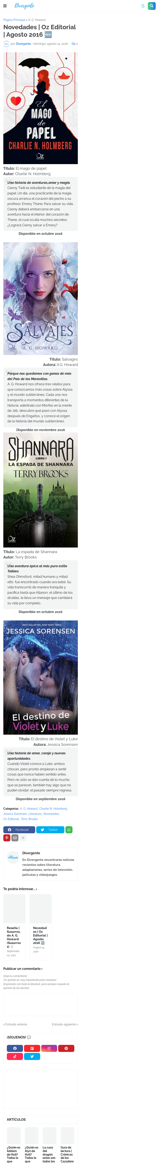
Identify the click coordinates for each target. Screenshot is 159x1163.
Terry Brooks (29, 819)
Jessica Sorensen (15, 813)
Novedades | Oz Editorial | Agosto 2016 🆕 (40, 935)
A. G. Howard (37, 19)
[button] (5, 6)
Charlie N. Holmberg (53, 808)
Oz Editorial (11, 819)
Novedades (51, 813)
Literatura (35, 813)
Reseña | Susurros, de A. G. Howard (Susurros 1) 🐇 (14, 937)
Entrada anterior (16, 1024)
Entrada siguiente (64, 1024)
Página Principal (14, 19)
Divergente (31, 853)
